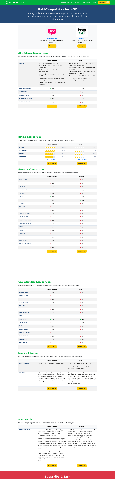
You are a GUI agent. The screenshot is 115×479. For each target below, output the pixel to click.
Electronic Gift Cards (25, 221)
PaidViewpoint (52, 39)
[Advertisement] (57, 124)
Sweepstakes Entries (25, 245)
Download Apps (23, 297)
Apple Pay (22, 194)
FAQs (94, 2)
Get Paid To (77, 2)
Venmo (22, 205)
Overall (21, 148)
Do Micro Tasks (23, 293)
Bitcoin (22, 231)
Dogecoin (22, 238)
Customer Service (24, 365)
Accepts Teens (23, 93)
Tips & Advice (86, 2)
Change (51, 47)
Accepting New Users (25, 90)
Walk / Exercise (23, 337)
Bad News (22, 374)
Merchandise (23, 241)
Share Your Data (24, 314)
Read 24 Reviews (52, 161)
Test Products (23, 324)
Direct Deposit (23, 201)
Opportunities (23, 152)
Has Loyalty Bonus (24, 103)
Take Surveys (22, 320)
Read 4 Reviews (82, 161)
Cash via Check (23, 191)
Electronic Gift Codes (25, 225)
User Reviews (23, 158)
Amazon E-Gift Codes (25, 211)
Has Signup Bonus (24, 96)
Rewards (21, 155)
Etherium (22, 235)
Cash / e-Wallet (23, 181)
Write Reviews (23, 344)
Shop (20, 317)
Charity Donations (24, 248)
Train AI (21, 327)
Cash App (22, 188)
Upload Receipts (23, 330)
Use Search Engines (24, 334)
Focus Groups (23, 300)
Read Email (22, 310)
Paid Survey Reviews (66, 2)
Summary (21, 65)
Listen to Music (23, 304)
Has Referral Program (25, 100)
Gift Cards (22, 208)
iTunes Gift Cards (24, 218)
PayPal (22, 198)
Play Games (22, 307)
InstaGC (82, 39)
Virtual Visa (23, 184)
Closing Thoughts (24, 431)
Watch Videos (23, 341)
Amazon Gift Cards (24, 215)
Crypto (21, 228)
